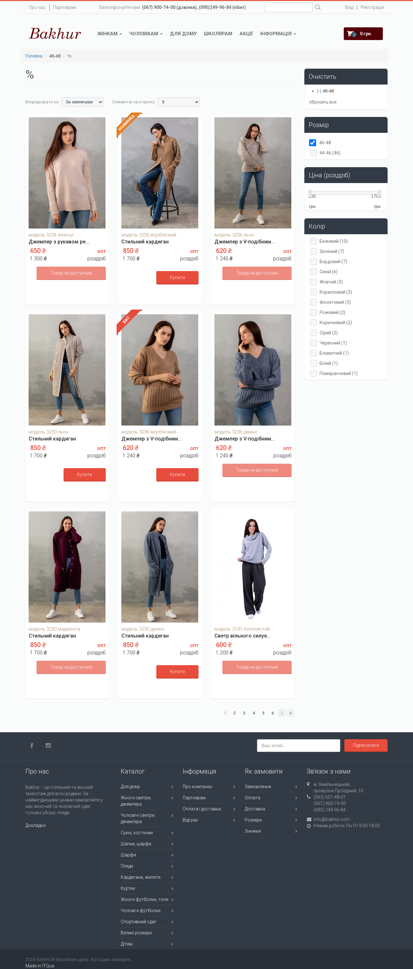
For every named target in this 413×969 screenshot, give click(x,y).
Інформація (278, 34)
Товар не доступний (71, 273)
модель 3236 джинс (236, 432)
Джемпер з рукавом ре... (59, 242)
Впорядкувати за (41, 101)
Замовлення (258, 786)
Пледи (127, 866)
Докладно (35, 825)
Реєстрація (372, 7)
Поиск (318, 8)
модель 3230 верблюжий (148, 235)
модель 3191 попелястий (242, 629)
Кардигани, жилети (140, 877)
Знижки (253, 831)
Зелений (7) (332, 251)
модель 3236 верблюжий (148, 432)
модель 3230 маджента (54, 629)
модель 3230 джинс (143, 629)
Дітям (126, 943)
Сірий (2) (329, 332)
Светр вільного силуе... (242, 636)
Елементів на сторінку (133, 101)
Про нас (37, 7)
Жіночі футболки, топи (144, 899)
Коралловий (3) (336, 292)
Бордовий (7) (333, 261)
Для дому (183, 34)
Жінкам (110, 34)
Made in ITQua (39, 965)
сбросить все (323, 102)
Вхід (349, 7)
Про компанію (198, 786)
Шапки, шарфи (136, 843)
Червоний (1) (333, 342)
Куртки (128, 888)
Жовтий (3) (331, 281)
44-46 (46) (330, 152)
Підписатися (366, 745)
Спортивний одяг (139, 921)
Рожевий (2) (332, 312)
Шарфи (128, 854)
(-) (320, 90)
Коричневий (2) (336, 322)
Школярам (218, 34)
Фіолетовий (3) (335, 302)
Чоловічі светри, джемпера (138, 818)
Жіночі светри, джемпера (136, 801)
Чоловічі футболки (140, 910)
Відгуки (190, 819)
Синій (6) (329, 271)
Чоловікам (146, 34)
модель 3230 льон (48, 432)
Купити (177, 277)
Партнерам (64, 7)
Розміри (253, 819)
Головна (33, 55)
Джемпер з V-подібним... (244, 242)
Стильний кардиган (145, 242)
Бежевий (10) (334, 241)
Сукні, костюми (137, 832)
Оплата (252, 797)
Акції (246, 34)
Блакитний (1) (334, 353)
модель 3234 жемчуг (51, 235)
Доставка (255, 808)
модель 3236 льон (234, 235)
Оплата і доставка (202, 808)
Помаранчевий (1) (339, 373)
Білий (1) (329, 363)
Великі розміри (136, 932)
